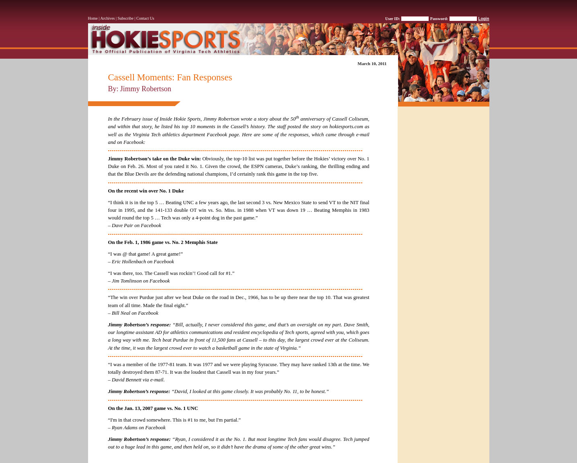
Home (93, 18)
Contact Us (145, 18)
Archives (107, 18)
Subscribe (125, 18)
